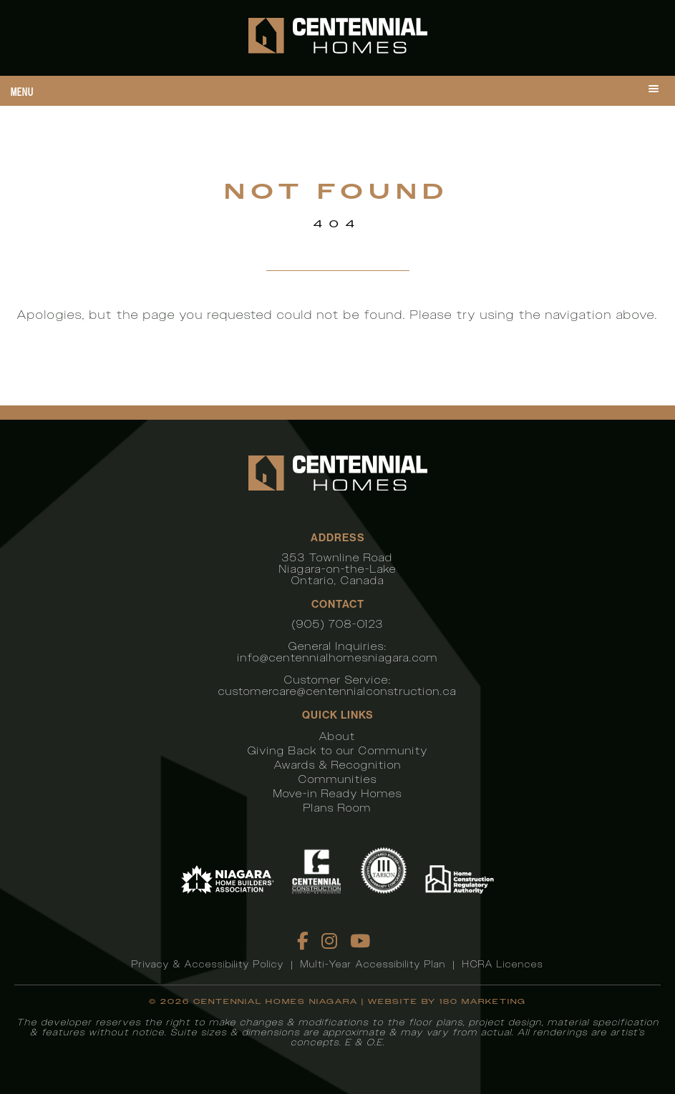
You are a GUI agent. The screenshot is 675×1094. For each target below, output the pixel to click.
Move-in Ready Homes (337, 793)
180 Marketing (483, 1001)
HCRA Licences (502, 964)
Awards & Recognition (338, 765)
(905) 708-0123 (338, 624)
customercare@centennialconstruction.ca (337, 691)
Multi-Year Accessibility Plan (373, 964)
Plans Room (337, 808)
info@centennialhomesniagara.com (338, 657)
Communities (337, 779)
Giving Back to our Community (338, 750)
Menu (22, 92)
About (337, 736)
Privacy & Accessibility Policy (208, 964)
